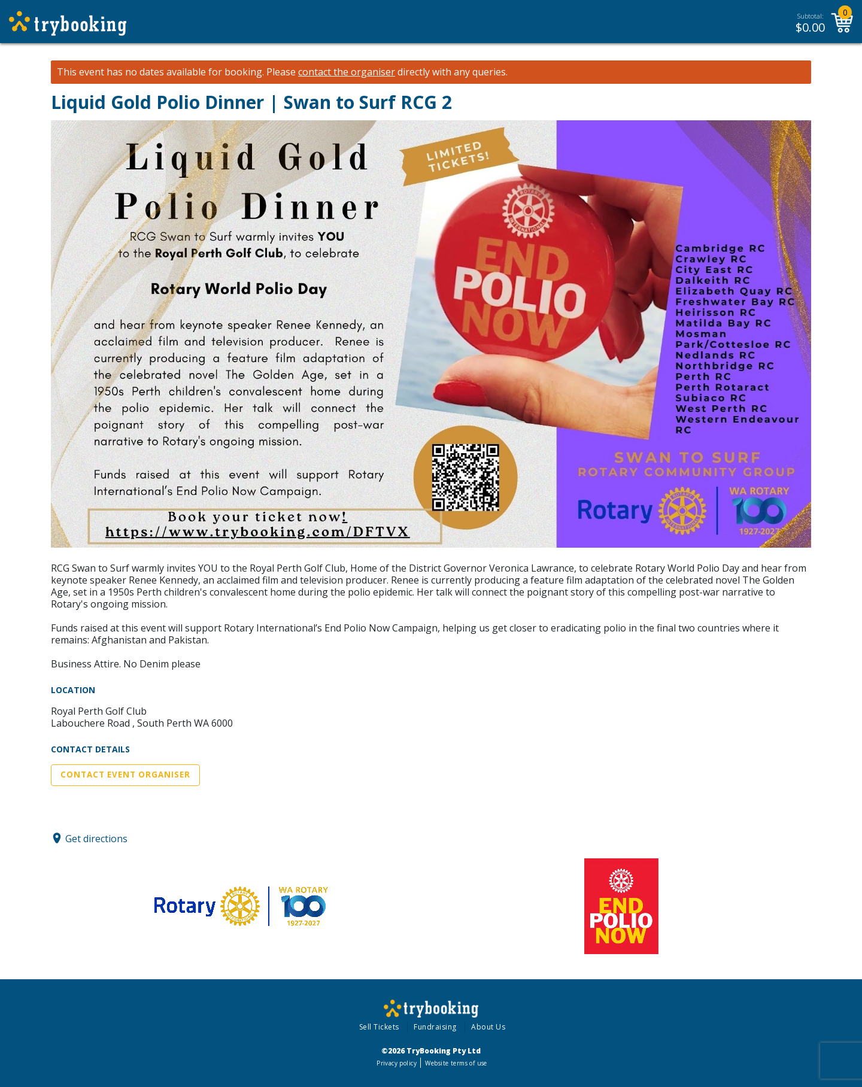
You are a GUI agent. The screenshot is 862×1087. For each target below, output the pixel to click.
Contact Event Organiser (125, 774)
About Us (488, 1027)
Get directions (96, 838)
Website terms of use (456, 1063)
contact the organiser (346, 72)
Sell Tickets (379, 1027)
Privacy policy (397, 1063)
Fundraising (435, 1027)
